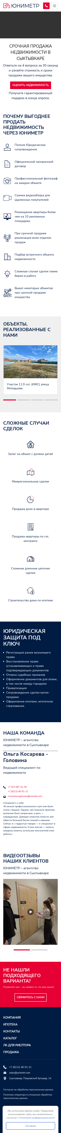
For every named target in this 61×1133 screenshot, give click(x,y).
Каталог (10, 1038)
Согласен (30, 1126)
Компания (12, 1018)
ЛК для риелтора (17, 1045)
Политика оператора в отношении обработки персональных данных (27, 1096)
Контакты (11, 1031)
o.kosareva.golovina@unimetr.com (25, 796)
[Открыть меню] (54, 5)
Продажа (11, 1052)
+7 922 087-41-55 (17, 787)
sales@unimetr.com (19, 1072)
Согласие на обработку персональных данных (28, 1089)
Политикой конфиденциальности (37, 1117)
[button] (9, 399)
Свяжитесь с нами (30, 997)
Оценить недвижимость (30, 85)
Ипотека (10, 1024)
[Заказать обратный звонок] (46, 5)
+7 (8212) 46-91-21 (18, 791)
